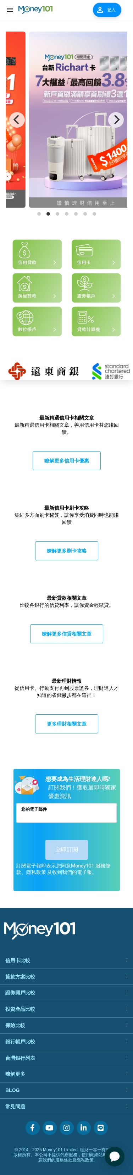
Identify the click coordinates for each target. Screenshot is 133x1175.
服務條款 (63, 1160)
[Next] (116, 120)
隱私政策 (85, 1160)
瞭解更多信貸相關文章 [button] (67, 633)
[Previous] (17, 120)
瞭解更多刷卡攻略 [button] (67, 550)
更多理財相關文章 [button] (67, 723)
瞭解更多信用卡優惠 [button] (66, 460)
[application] (114, 1156)
